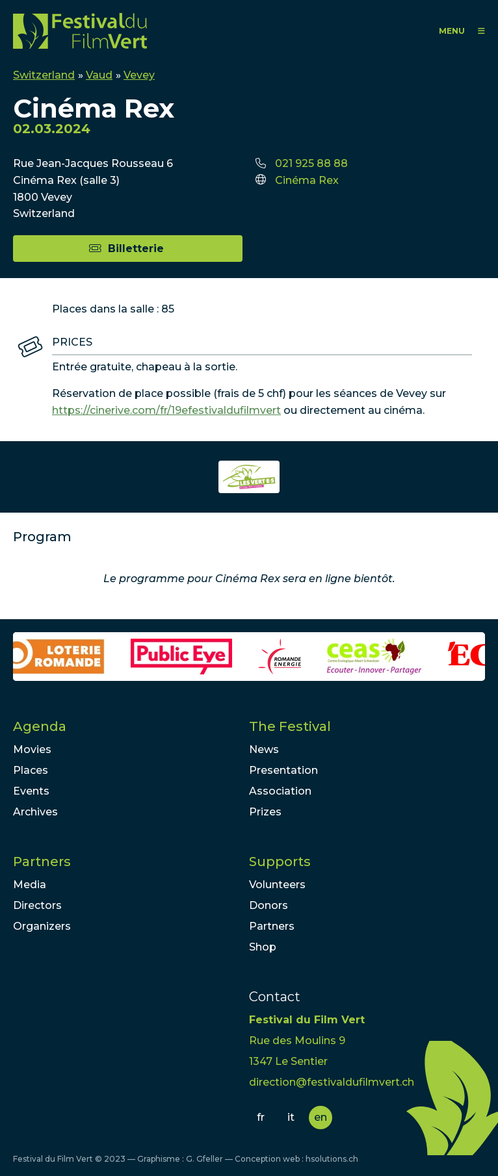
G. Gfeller (204, 1159)
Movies (32, 749)
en (320, 1117)
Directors (37, 905)
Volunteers (277, 884)
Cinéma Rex (307, 180)
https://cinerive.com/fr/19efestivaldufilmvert (166, 410)
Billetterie (136, 248)
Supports (280, 861)
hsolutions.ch (332, 1159)
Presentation (283, 770)
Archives (35, 812)
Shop (262, 947)
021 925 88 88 (311, 163)
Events (31, 791)
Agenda (39, 726)
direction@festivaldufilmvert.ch (331, 1082)
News (264, 749)
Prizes (265, 812)
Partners (42, 861)
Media (29, 884)
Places (30, 770)
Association (280, 791)
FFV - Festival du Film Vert (80, 31)
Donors (268, 905)
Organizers (42, 926)
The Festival (290, 726)
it (291, 1117)
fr (261, 1117)
